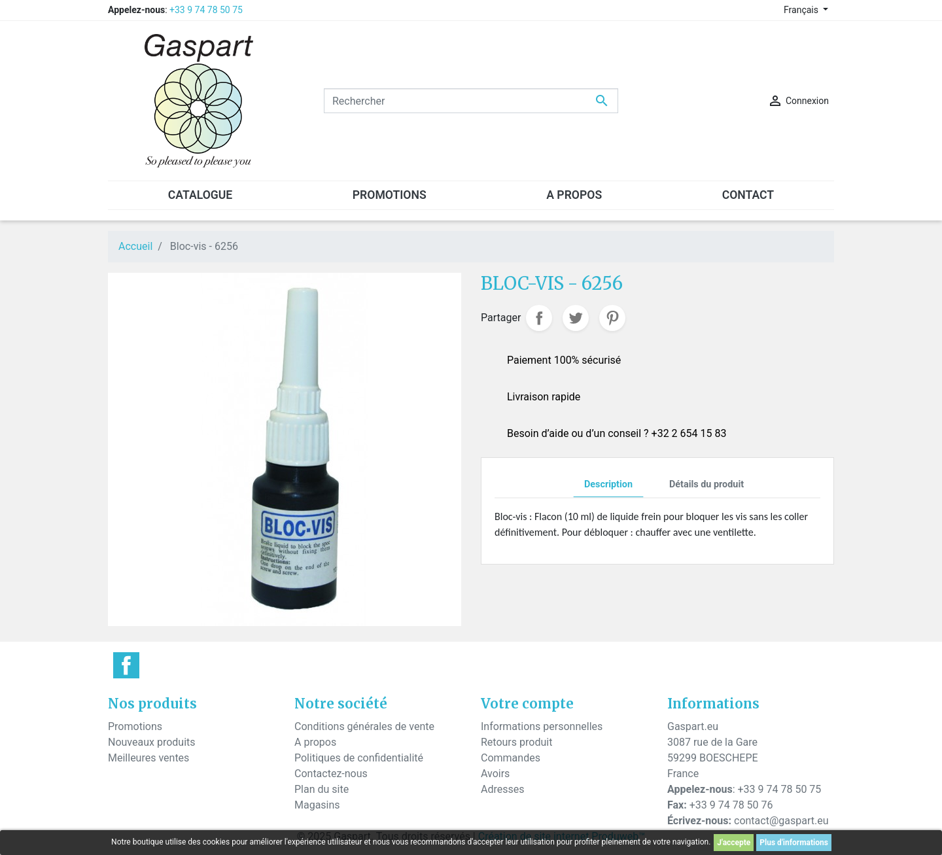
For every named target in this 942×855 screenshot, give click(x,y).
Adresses (502, 789)
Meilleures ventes (148, 758)
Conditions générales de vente (364, 726)
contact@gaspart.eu (781, 820)
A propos (315, 742)
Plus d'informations (793, 842)
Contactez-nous (331, 773)
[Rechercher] (471, 100)
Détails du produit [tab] (706, 484)
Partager (539, 318)
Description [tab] (608, 484)
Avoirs (495, 773)
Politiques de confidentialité (358, 758)
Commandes (510, 758)
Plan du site (321, 789)
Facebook (126, 665)
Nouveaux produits (152, 742)
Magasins (317, 805)
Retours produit (516, 742)
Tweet (576, 318)
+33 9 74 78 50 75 (206, 10)
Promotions (135, 726)
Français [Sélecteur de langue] (802, 10)
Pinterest (612, 318)
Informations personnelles (541, 726)
